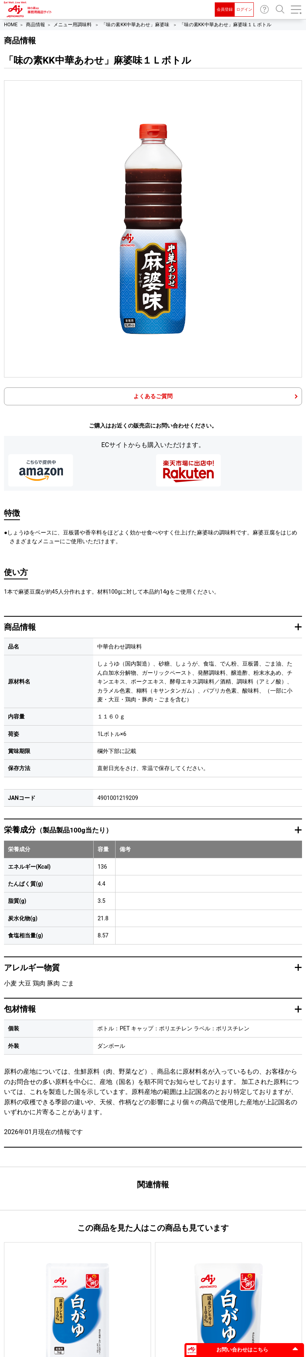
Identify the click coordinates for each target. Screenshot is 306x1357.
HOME (11, 24)
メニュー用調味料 (73, 24)
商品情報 (35, 24)
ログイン (244, 9)
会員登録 (225, 9)
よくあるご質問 (153, 396)
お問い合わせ (265, 9)
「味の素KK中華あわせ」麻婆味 (136, 24)
